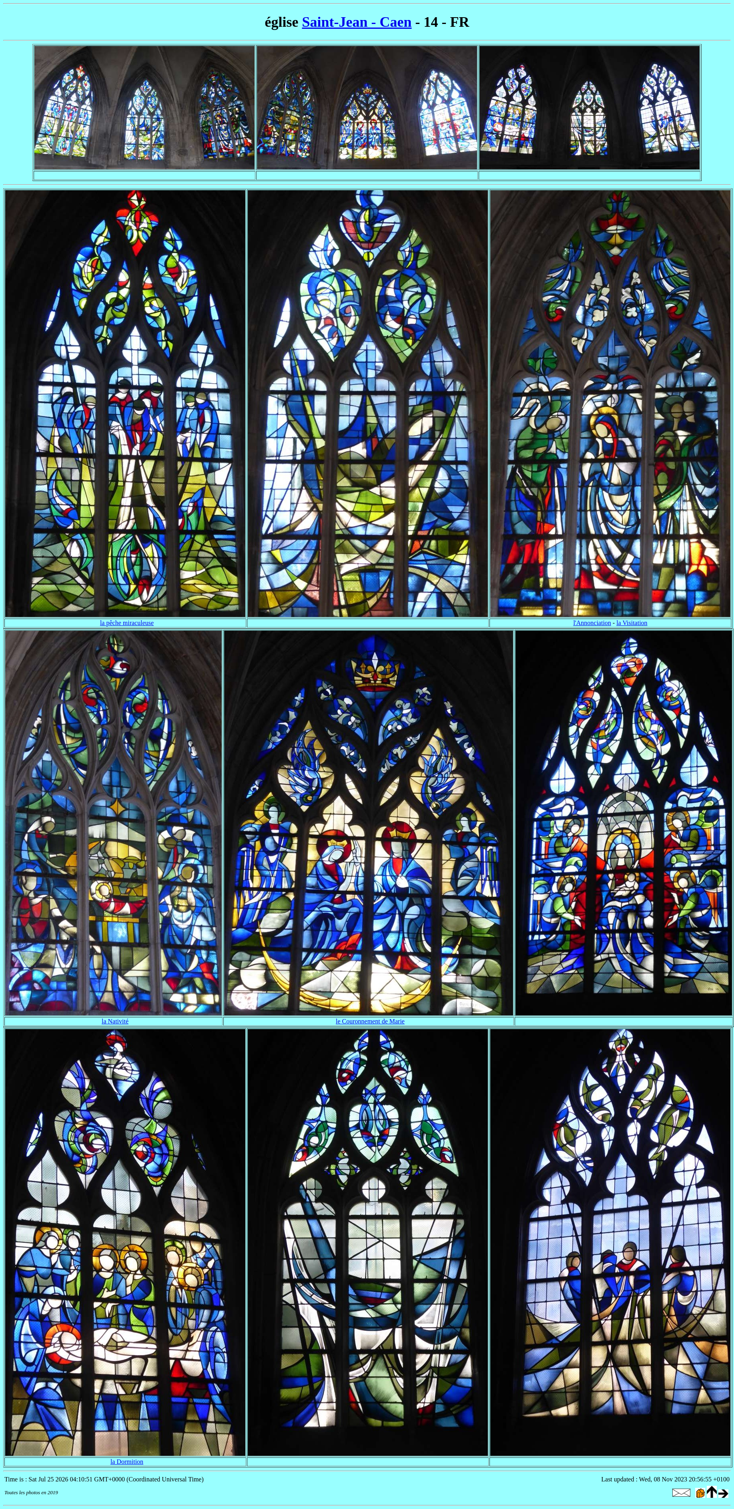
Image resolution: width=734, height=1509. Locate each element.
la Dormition (126, 1461)
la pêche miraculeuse (127, 622)
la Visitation (631, 622)
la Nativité (115, 1021)
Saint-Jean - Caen (357, 22)
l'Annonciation (592, 622)
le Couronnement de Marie (370, 1021)
